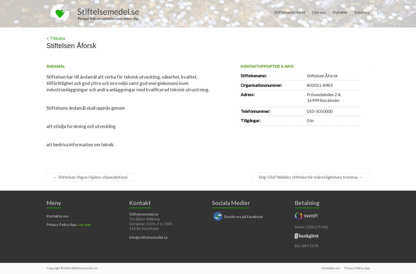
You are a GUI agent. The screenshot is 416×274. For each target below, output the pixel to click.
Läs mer (84, 224)
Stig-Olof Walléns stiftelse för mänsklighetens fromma (311, 176)
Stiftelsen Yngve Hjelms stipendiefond (90, 176)
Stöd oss (362, 12)
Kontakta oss (57, 216)
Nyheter (340, 12)
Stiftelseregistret (289, 12)
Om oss (319, 12)
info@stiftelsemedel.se (148, 237)
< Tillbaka (55, 38)
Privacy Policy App (61, 224)
